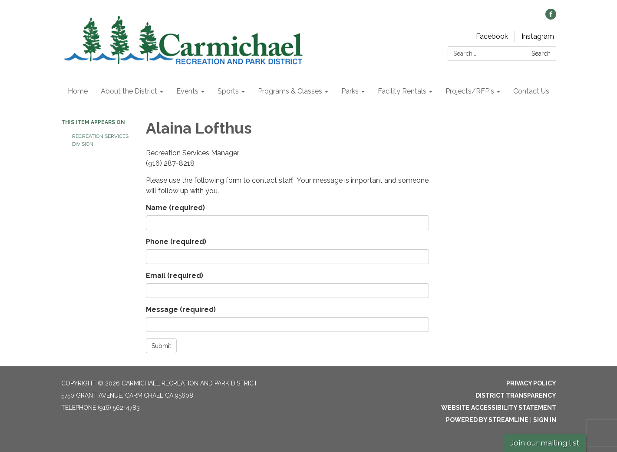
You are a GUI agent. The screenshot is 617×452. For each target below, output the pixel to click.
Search (541, 53)
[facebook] (550, 17)
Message (181, 309)
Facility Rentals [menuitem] (402, 91)
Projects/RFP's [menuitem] (469, 91)
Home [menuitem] (78, 91)
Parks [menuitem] (350, 91)
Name (175, 208)
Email (174, 275)
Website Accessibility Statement (498, 407)
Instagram (537, 36)
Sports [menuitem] (228, 91)
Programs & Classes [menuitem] (290, 91)
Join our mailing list (544, 442)
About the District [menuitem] (129, 91)
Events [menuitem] (187, 91)
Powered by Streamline (487, 419)
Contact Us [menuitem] (531, 91)
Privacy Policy (531, 383)
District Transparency (515, 395)
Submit (161, 345)
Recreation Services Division (100, 140)
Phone (176, 242)
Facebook (492, 36)
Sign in (544, 419)
